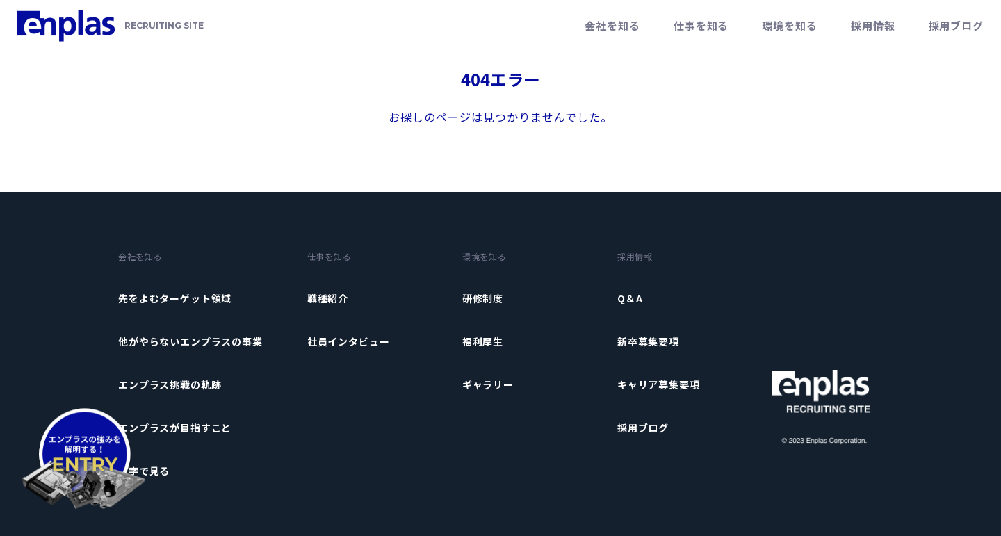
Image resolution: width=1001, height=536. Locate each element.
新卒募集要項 (648, 341)
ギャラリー (488, 384)
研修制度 (482, 298)
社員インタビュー (348, 341)
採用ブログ (956, 25)
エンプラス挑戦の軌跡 (169, 384)
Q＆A (630, 298)
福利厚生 (482, 341)
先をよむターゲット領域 (174, 298)
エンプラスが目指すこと (174, 428)
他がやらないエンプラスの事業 (190, 341)
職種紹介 (327, 298)
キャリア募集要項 (658, 384)
